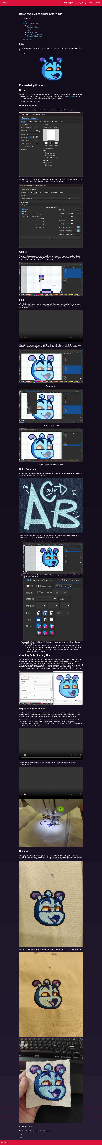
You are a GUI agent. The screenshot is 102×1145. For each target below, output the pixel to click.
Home (4, 3)
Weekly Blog (80, 3)
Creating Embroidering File (36, 34)
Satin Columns (32, 32)
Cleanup (30, 38)
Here (27, 101)
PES (20, 1138)
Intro (24, 22)
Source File (27, 40)
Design (29, 25)
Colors (29, 29)
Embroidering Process (31, 23)
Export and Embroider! (35, 36)
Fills (28, 31)
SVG (21, 1134)
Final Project (68, 3)
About (89, 3)
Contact (97, 3)
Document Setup (33, 27)
